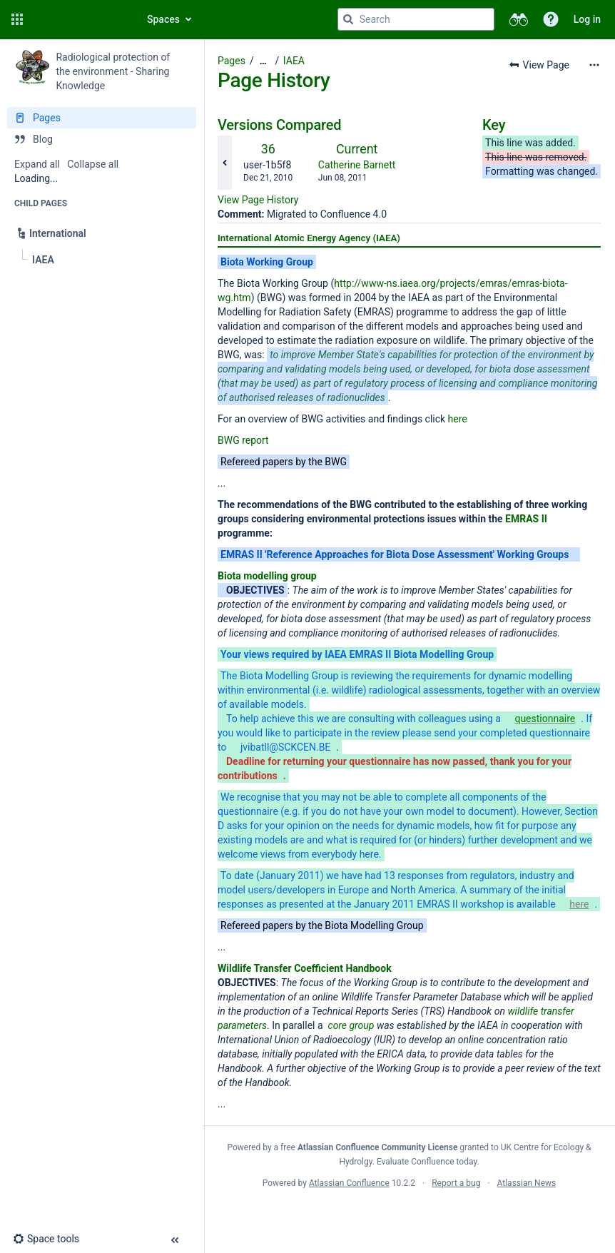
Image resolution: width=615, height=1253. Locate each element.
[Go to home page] (80, 19)
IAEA (294, 60)
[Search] (348, 19)
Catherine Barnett (357, 165)
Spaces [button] (163, 19)
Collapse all (92, 164)
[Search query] (415, 19)
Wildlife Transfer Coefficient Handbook (305, 968)
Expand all (37, 164)
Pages (231, 60)
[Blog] (101, 139)
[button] (17, 19)
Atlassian (409, 1214)
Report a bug (456, 1183)
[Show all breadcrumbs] (263, 61)
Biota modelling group (267, 576)
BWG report (243, 440)
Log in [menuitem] (587, 19)
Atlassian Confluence (349, 1183)
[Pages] (101, 117)
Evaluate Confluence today (427, 1162)
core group (351, 1025)
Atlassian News (526, 1183)
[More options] (594, 65)
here (457, 419)
